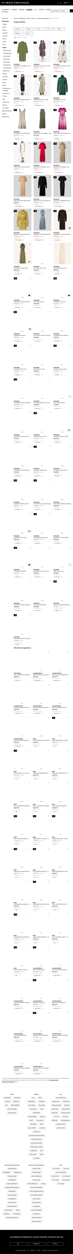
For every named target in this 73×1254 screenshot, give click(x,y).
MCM (41, 1124)
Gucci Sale (56, 1116)
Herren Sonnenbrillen (36, 1187)
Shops (12, 1094)
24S (6, 1105)
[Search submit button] (71, 10)
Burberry (42, 1116)
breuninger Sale (65, 1120)
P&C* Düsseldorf (12, 1109)
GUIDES (41, 10)
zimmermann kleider (36, 1143)
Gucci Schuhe (65, 1180)
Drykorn (34, 18)
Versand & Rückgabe (20, 1250)
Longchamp (33, 1150)
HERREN (21, 10)
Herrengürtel (36, 1206)
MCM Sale (54, 1120)
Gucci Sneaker (66, 1176)
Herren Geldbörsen (36, 1176)
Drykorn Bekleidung (43, 18)
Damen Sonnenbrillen (12, 1217)
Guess (31, 1120)
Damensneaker (12, 1176)
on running (36, 1158)
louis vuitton (33, 1154)
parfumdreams (12, 1112)
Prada (39, 1097)
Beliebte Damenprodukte (12, 1165)
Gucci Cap (66, 1168)
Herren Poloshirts (36, 1217)
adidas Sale (55, 1112)
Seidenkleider (12, 1180)
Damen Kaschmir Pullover (12, 1187)
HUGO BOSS (36, 1112)
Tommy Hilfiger (32, 1116)
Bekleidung (22, 18)
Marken (36, 1094)
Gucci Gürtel (55, 1180)
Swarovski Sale (66, 1109)
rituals (41, 1154)
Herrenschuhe (36, 1180)
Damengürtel (12, 1191)
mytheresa (16, 1101)
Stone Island (31, 1105)
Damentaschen (12, 1168)
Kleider (28, 18)
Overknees (7, 1214)
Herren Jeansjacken (36, 1210)
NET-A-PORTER (15, 1105)
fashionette (7, 1097)
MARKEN (29, 10)
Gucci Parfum (55, 1176)
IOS (18, 1243)
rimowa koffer (32, 1128)
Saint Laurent (33, 1109)
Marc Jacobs (40, 1120)
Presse (38, 1250)
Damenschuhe (8, 1210)
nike (41, 1150)
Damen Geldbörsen (12, 1183)
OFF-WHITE (33, 1124)
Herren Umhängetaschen (36, 1191)
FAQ (28, 1250)
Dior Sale (65, 1116)
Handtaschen (17, 1172)
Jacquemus (42, 1101)
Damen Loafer (12, 1202)
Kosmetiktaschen (12, 1206)
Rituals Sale (66, 1101)
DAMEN (14, 10)
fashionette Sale (60, 1124)
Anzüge (43, 1183)
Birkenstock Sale (56, 1105)
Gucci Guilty (61, 1183)
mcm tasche (36, 1131)
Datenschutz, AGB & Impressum (50, 1250)
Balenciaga (42, 1105)
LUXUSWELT (6, 10)
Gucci (33, 1097)
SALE (35, 10)
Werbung (32, 1250)
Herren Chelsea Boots (36, 1195)
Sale (61, 1094)
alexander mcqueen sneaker (36, 1135)
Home (15, 18)
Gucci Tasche (56, 1168)
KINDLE (55, 1243)
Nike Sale (67, 1105)
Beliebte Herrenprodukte (37, 1165)
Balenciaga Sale (65, 1112)
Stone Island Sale (60, 1097)
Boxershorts (36, 1214)
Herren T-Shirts (37, 1168)
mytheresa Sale (61, 1128)
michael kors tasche (36, 1139)
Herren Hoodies (36, 1202)
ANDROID (36, 1243)
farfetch (7, 1101)
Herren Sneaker (36, 1172)
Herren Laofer (36, 1198)
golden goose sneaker (36, 1146)
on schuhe (42, 1128)
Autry (41, 1109)
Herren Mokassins (32, 1183)
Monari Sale (55, 1109)
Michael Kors (31, 1101)
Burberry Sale (55, 1101)
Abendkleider (6, 1172)
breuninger (17, 1097)
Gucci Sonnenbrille (61, 1172)
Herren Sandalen (36, 1221)
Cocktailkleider (12, 1198)
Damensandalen (12, 1195)
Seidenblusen (16, 1214)
